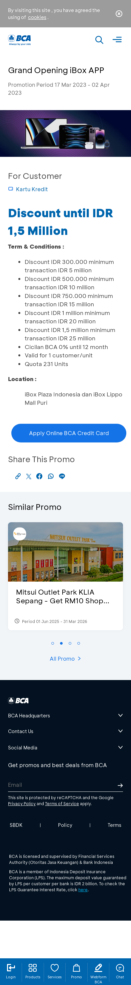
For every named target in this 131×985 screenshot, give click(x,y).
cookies (37, 17)
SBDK (16, 825)
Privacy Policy (22, 803)
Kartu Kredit (28, 189)
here (83, 889)
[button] (52, 643)
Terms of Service (62, 803)
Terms (114, 825)
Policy (65, 825)
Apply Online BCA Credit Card (69, 432)
